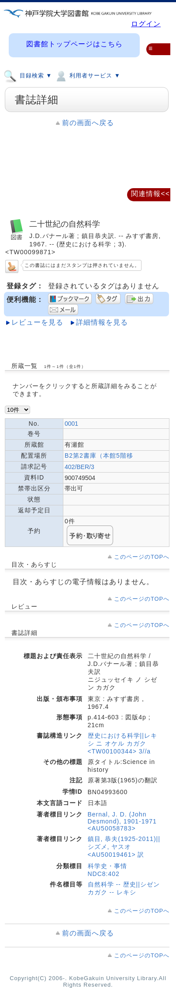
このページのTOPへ (141, 557)
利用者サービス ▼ (87, 75)
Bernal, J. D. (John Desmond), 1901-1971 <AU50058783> (122, 821)
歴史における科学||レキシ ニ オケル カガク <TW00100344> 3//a (122, 743)
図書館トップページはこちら (74, 44)
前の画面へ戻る (88, 122)
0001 (71, 423)
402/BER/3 (79, 466)
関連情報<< (150, 193)
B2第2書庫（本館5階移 (99, 455)
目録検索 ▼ (27, 75)
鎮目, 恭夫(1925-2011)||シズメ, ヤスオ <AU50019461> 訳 (124, 846)
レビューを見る (37, 322)
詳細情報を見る (102, 322)
